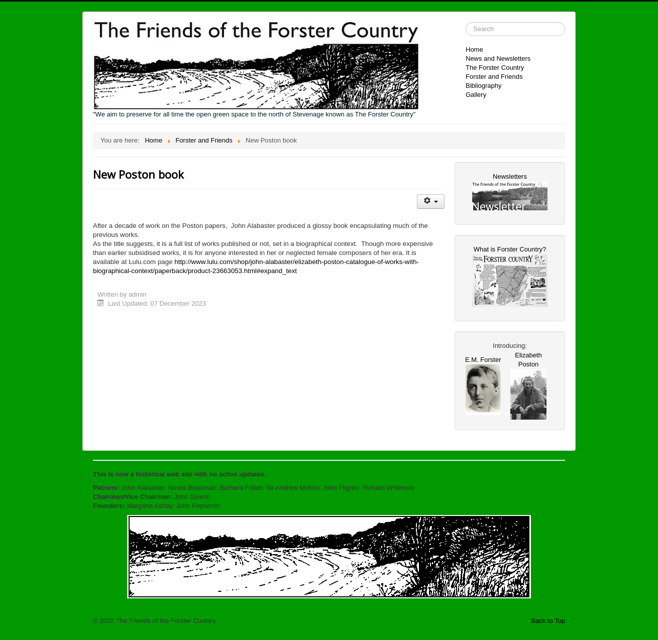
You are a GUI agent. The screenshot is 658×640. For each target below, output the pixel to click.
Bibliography (484, 85)
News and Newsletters (498, 58)
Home (474, 49)
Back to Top (548, 620)
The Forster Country (495, 67)
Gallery (476, 94)
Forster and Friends (494, 76)
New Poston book (138, 174)
